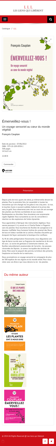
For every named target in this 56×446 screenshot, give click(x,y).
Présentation (28, 190)
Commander (8, 164)
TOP (3, 442)
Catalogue (6, 28)
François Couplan (11, 134)
